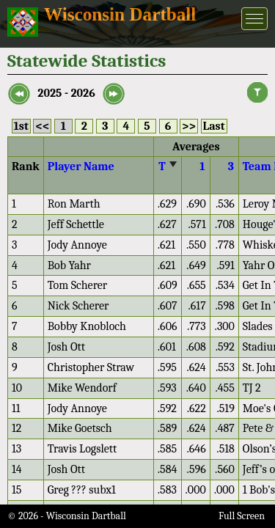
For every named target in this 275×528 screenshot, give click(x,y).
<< (42, 126)
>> (189, 126)
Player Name (81, 166)
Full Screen (242, 516)
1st (21, 126)
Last (214, 126)
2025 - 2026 (66, 93)
